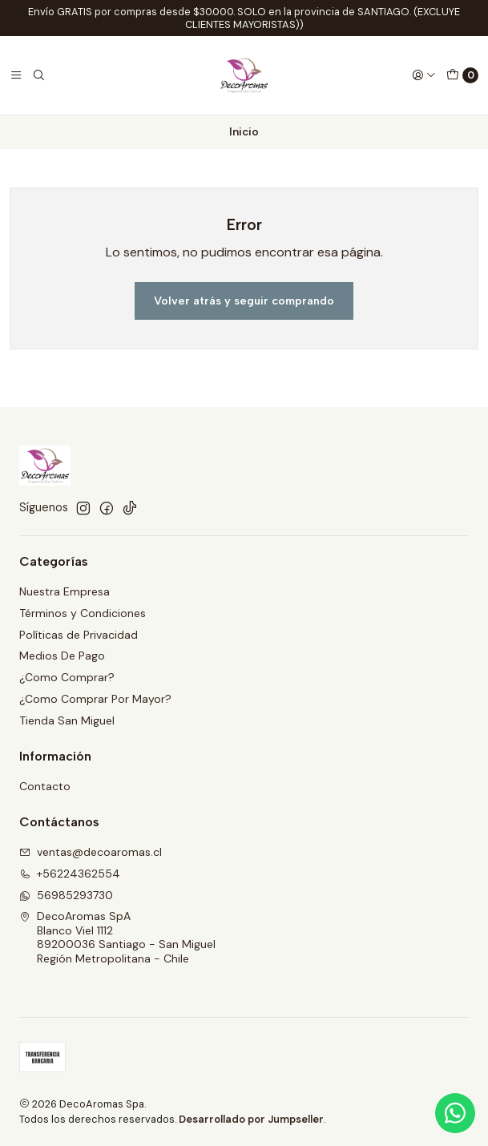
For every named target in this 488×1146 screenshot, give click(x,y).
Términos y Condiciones (82, 613)
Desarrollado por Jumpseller (251, 1119)
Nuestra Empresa (64, 591)
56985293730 (66, 895)
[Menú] (16, 75)
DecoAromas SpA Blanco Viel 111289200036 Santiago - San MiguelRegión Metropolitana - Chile (117, 937)
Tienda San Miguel (67, 720)
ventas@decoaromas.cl (90, 852)
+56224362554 (69, 873)
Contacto (45, 786)
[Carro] (462, 75)
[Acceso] (424, 75)
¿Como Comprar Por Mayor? (95, 699)
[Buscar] (38, 75)
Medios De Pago (62, 655)
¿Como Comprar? (67, 677)
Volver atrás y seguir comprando (244, 300)
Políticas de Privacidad (78, 634)
